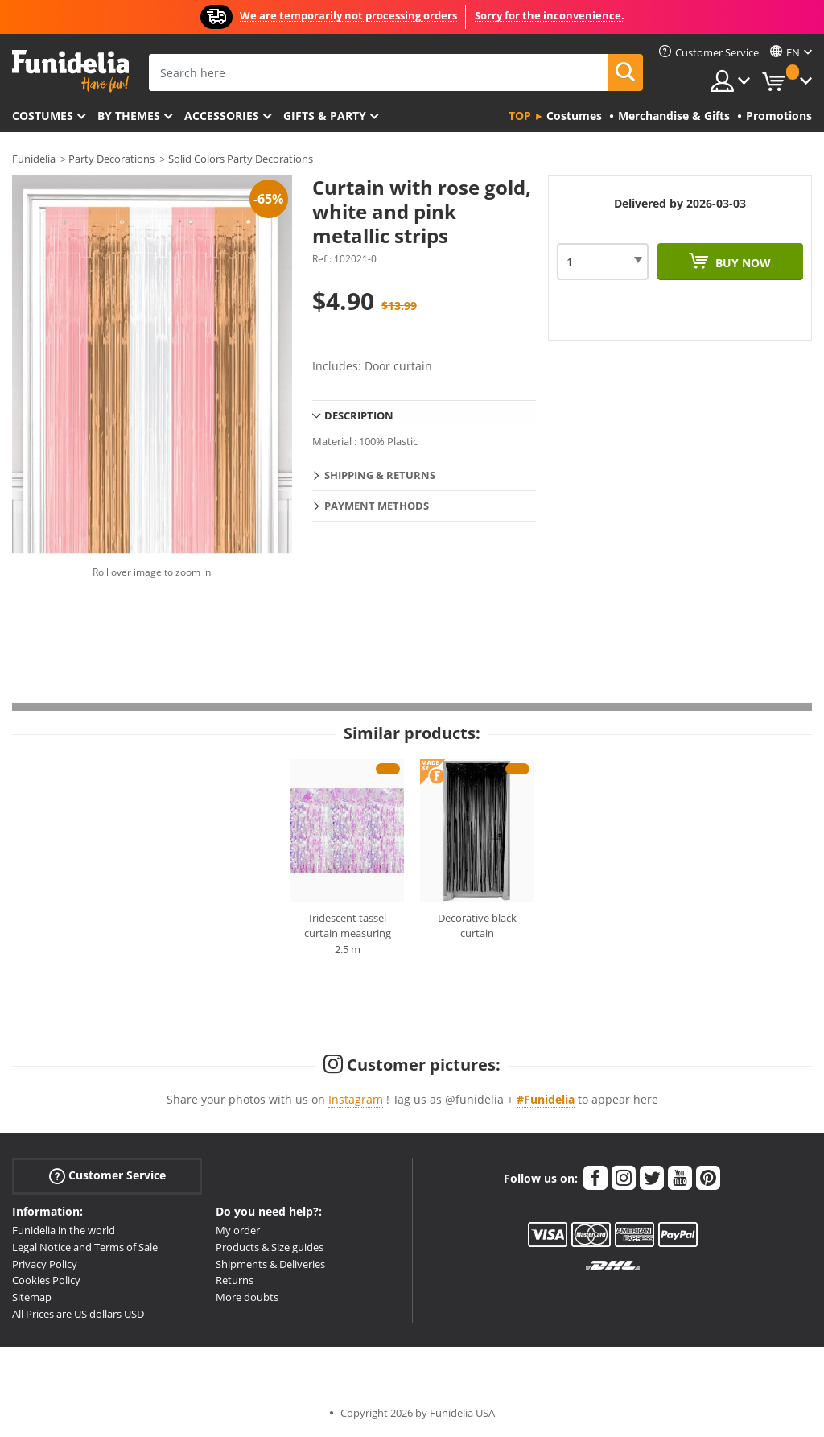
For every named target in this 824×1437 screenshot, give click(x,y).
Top (520, 115)
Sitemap (32, 1297)
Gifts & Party (324, 115)
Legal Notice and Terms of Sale (85, 1247)
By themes (128, 115)
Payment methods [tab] (376, 505)
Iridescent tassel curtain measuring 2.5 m (347, 933)
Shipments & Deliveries (270, 1264)
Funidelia (34, 158)
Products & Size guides (269, 1247)
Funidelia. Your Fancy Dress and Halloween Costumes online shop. (70, 71)
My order (238, 1230)
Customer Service (107, 1175)
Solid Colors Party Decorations (240, 158)
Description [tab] (358, 415)
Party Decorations (111, 158)
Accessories (221, 115)
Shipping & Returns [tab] (379, 475)
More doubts (247, 1297)
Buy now (741, 262)
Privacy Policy (44, 1264)
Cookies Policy (46, 1280)
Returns (234, 1280)
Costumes (42, 115)
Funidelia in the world (63, 1230)
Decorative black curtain (477, 926)
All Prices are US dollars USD (78, 1314)
